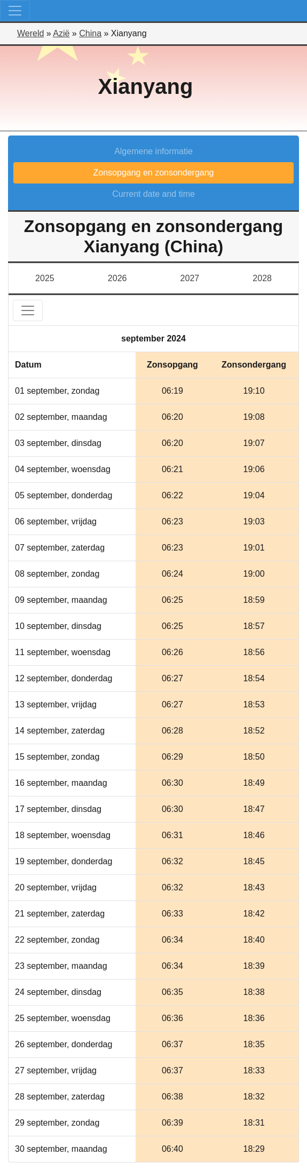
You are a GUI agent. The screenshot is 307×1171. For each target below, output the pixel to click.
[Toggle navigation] (15, 10)
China (90, 33)
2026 (117, 278)
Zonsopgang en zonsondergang (153, 172)
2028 (262, 278)
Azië (61, 33)
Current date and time (153, 193)
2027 (190, 278)
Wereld (30, 33)
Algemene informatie (153, 151)
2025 (44, 278)
